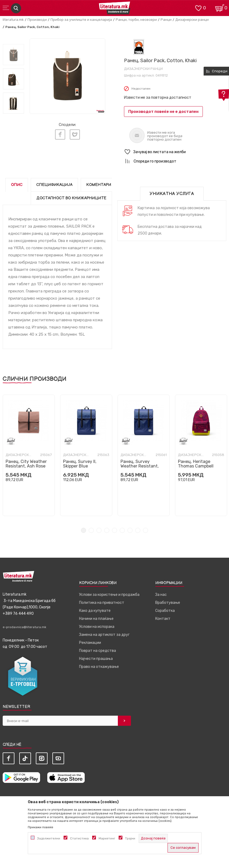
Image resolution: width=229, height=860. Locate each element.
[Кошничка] (219, 8)
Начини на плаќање (96, 618)
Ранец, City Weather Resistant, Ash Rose (26, 463)
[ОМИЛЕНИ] (198, 8)
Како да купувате (95, 610)
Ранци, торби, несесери (136, 20)
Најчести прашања (96, 658)
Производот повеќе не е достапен (163, 111)
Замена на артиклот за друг (104, 634)
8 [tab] (137, 530)
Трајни (130, 838)
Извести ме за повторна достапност (157, 97)
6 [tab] (122, 530)
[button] (175, 152)
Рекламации (90, 642)
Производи (37, 20)
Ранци (166, 20)
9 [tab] (145, 530)
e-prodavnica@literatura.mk (24, 627)
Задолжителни (48, 838)
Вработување (167, 602)
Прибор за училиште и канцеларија (81, 20)
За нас (161, 594)
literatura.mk (13, 20)
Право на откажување (99, 666)
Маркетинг (107, 838)
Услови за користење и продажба (109, 594)
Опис (16, 184)
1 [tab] (83, 530)
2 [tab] (91, 530)
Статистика (79, 838)
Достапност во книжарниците (71, 198)
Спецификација (54, 184)
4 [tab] (106, 530)
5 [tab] (114, 530)
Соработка (165, 610)
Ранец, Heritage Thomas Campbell (196, 463)
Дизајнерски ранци (192, 20)
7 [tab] (130, 530)
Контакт (162, 618)
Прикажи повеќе (40, 827)
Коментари (98, 184)
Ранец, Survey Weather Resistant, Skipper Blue (140, 466)
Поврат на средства (97, 650)
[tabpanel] (29, 455)
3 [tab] (99, 530)
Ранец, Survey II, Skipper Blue (79, 463)
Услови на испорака (96, 626)
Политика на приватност (101, 602)
